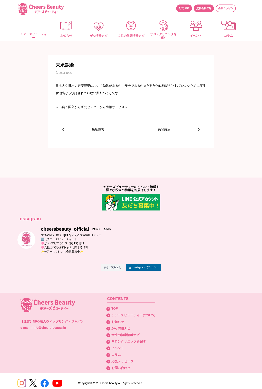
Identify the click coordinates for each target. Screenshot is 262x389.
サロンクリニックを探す (163, 35)
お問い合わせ (120, 368)
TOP (114, 308)
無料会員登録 (203, 8)
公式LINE (184, 8)
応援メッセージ (122, 361)
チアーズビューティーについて (133, 315)
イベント (196, 35)
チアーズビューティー (33, 35)
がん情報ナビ (98, 35)
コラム (228, 35)
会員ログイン (225, 8)
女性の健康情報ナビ (131, 35)
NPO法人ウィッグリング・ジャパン (58, 321)
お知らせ (66, 35)
